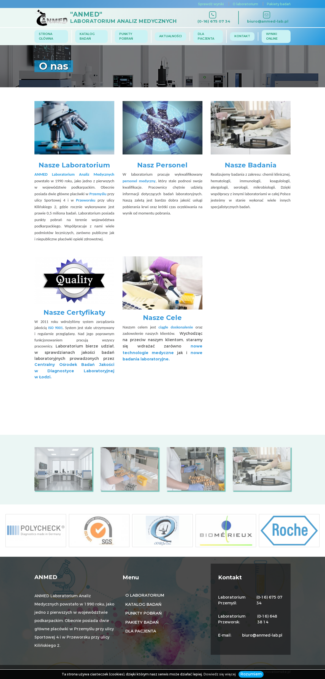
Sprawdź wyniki (211, 4)
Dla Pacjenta (206, 36)
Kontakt (242, 36)
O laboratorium (245, 4)
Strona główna (46, 36)
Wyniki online (272, 36)
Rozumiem (251, 674)
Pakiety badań (279, 4)
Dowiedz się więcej (220, 674)
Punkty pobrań (126, 36)
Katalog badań (87, 36)
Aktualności (170, 36)
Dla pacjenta (140, 631)
